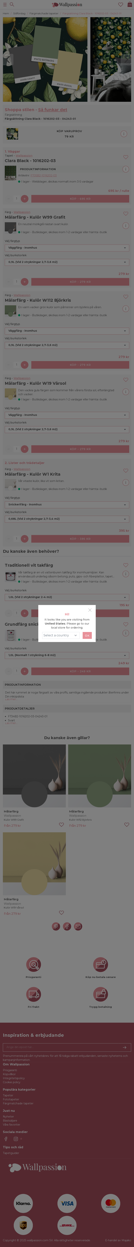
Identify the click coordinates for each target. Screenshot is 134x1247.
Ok (87, 635)
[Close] (90, 610)
